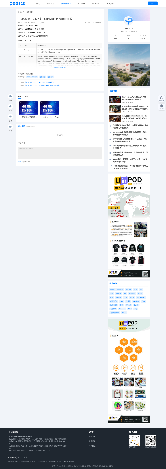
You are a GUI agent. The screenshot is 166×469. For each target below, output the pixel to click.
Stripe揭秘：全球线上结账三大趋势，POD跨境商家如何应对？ (130, 160)
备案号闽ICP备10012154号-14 (58, 461)
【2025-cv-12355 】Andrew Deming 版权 (39, 82)
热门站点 (22, 457)
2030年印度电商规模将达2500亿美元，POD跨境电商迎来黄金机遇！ (130, 140)
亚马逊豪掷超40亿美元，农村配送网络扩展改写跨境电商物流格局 (130, 126)
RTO (28, 77)
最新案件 (50, 77)
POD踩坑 (95, 3)
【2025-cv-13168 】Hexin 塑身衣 (28, 117)
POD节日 (81, 3)
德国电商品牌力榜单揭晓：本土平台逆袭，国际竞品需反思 (130, 153)
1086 (115, 38)
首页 (38, 3)
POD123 (129, 28)
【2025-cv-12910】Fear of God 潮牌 (49, 117)
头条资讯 (66, 3)
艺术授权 (110, 3)
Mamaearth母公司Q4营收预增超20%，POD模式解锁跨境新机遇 (130, 133)
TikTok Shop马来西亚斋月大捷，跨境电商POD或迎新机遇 (135, 98)
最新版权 (30, 12)
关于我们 (92, 436)
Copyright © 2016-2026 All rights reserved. (21, 461)
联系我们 (92, 441)
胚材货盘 (50, 3)
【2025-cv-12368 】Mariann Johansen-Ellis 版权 (42, 85)
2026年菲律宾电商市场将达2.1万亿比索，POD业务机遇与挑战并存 (135, 107)
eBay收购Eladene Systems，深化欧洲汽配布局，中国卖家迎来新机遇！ (134, 117)
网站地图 (71, 461)
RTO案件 (34, 77)
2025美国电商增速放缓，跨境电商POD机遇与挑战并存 (130, 147)
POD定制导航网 (42, 461)
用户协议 (92, 446)
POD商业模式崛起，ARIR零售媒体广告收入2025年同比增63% (131, 167)
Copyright (13, 457)
